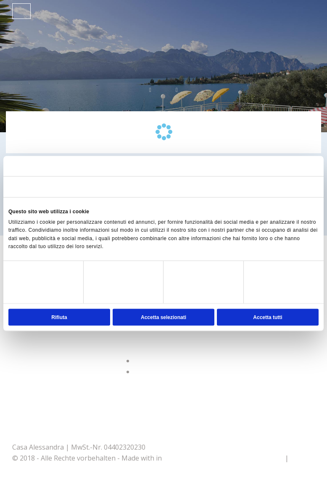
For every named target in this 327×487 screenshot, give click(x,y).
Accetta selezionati (163, 317)
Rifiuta (59, 317)
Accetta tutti (267, 317)
